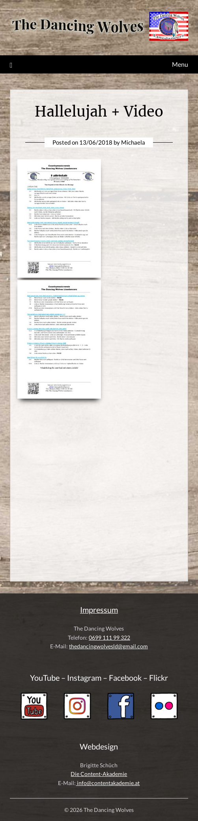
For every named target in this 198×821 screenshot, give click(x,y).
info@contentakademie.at (108, 783)
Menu (180, 64)
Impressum (99, 609)
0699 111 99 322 (109, 637)
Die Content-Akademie (99, 773)
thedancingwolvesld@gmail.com (108, 646)
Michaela (133, 142)
